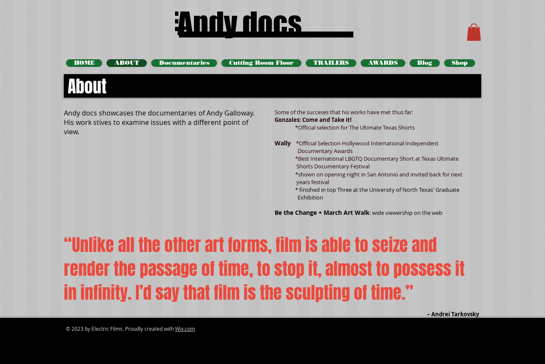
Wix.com (185, 328)
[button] (474, 32)
